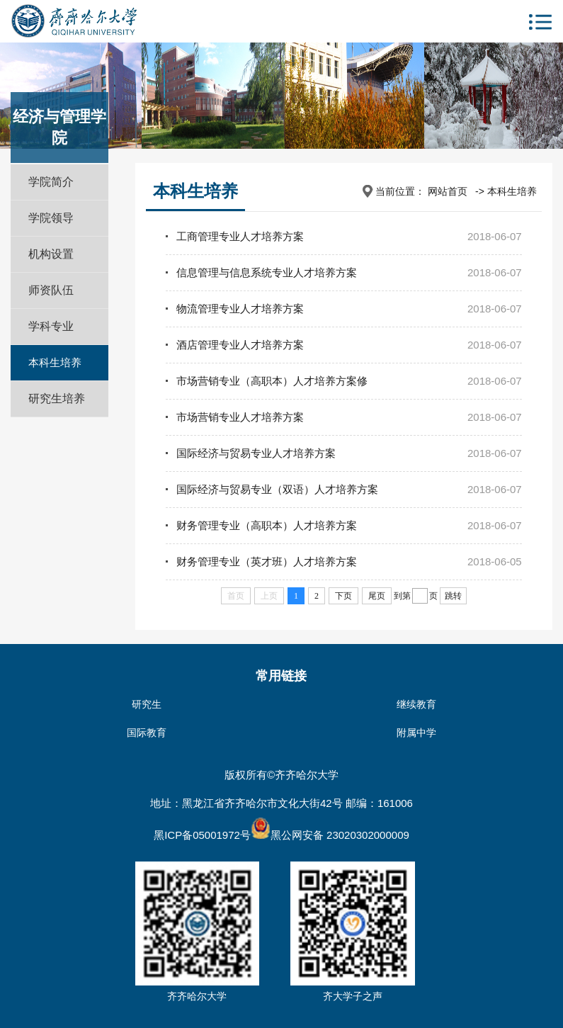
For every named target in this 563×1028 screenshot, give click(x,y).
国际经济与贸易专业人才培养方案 (256, 453)
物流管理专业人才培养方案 (240, 309)
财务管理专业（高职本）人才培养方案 (266, 525)
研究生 (146, 704)
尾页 (376, 596)
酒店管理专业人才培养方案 (240, 345)
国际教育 (146, 732)
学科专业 (51, 326)
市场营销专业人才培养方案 (240, 417)
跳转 (453, 596)
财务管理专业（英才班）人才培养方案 (266, 561)
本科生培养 (54, 362)
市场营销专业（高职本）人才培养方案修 (272, 381)
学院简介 (51, 182)
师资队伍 (51, 290)
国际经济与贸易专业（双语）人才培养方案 (277, 489)
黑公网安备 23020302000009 (330, 835)
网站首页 (447, 191)
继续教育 (416, 704)
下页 (343, 596)
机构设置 (51, 254)
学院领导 (51, 218)
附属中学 (416, 732)
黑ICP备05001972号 (202, 835)
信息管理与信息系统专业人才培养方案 (266, 272)
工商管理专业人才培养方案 (240, 236)
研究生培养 (56, 398)
